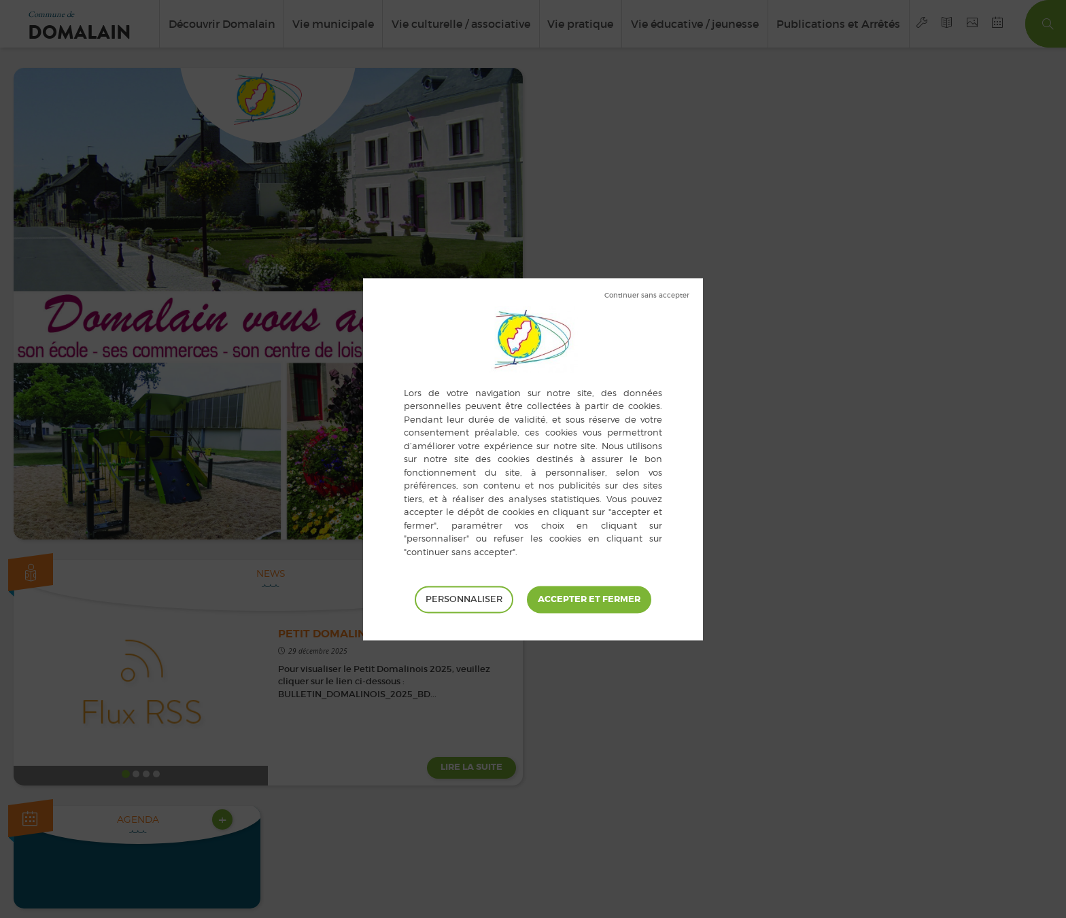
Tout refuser (646, 296)
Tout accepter (589, 599)
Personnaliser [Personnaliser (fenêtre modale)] (464, 599)
